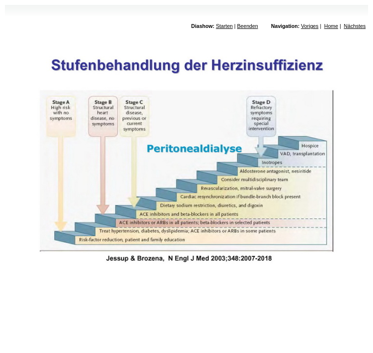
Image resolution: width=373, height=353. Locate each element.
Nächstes (355, 26)
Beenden (247, 26)
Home (331, 26)
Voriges (310, 26)
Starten (224, 26)
